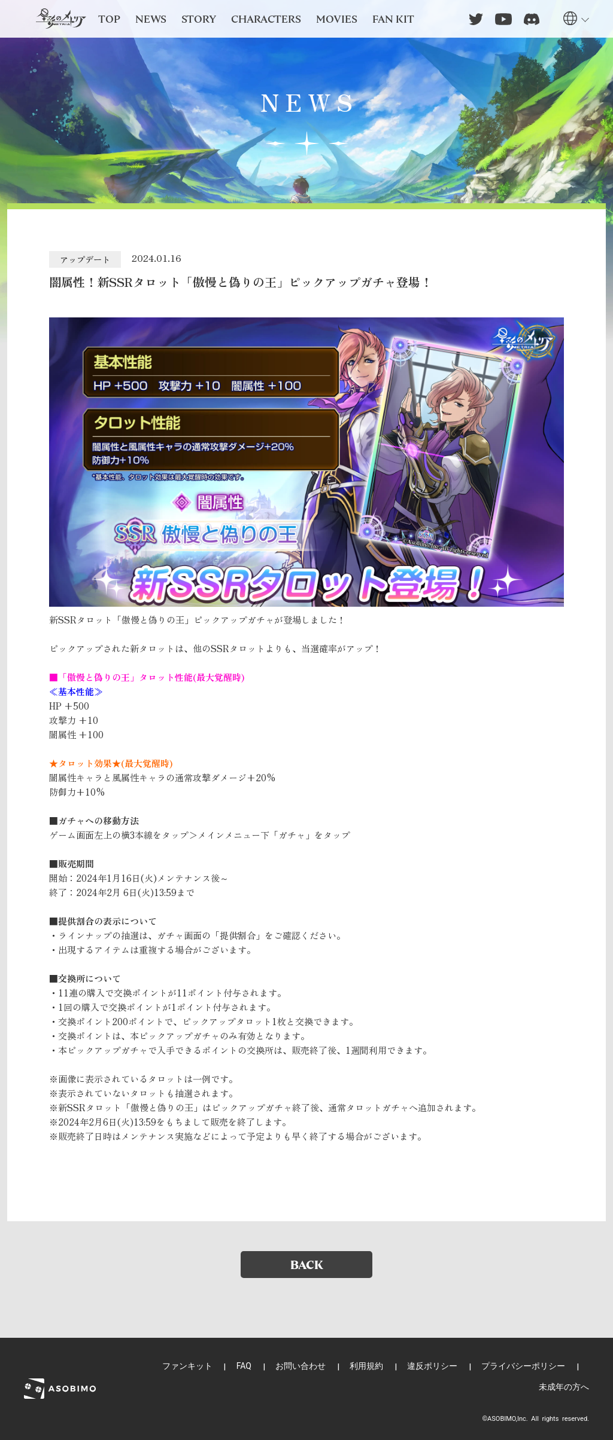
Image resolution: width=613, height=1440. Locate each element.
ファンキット (187, 1366)
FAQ (243, 1366)
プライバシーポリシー (523, 1366)
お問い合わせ (300, 1366)
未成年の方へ (564, 1387)
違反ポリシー (432, 1366)
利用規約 (366, 1366)
